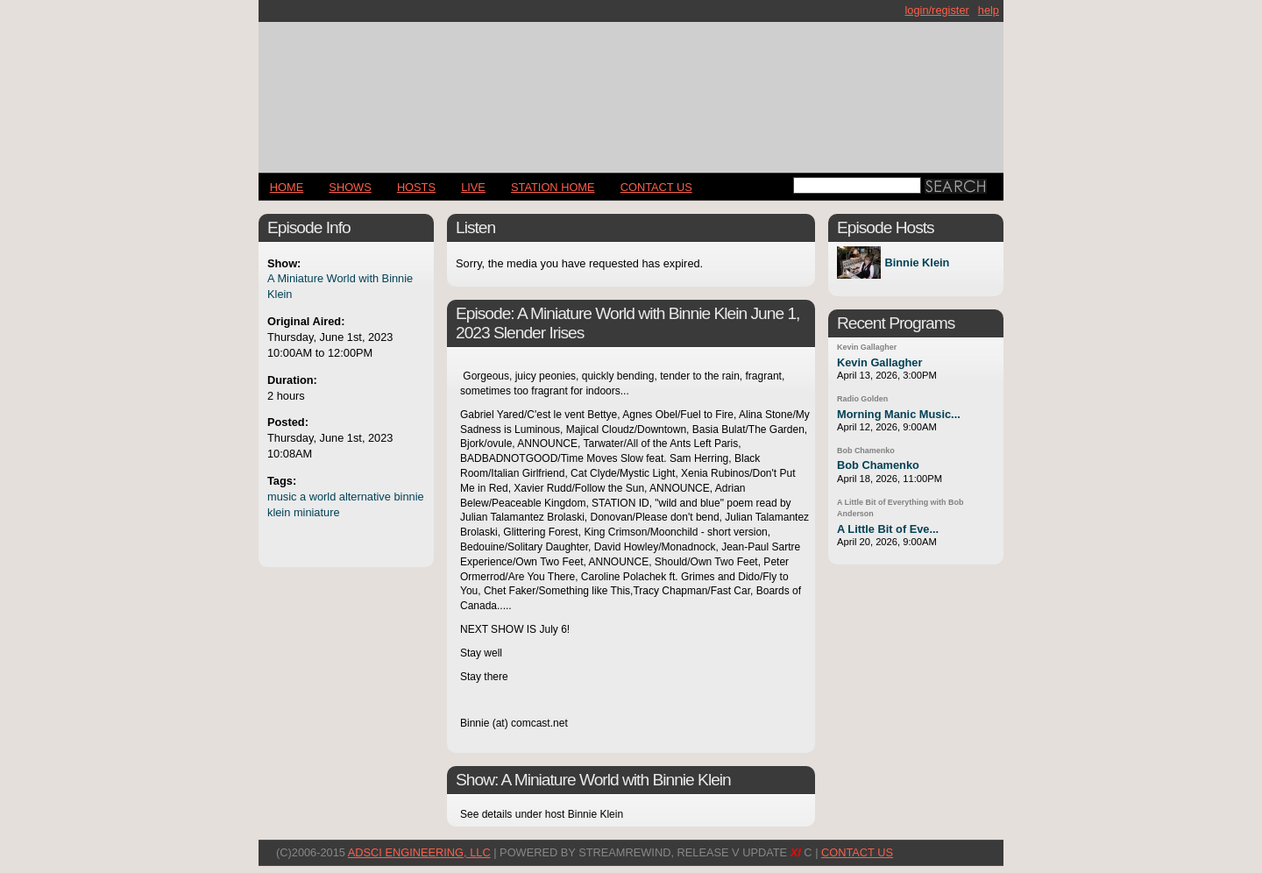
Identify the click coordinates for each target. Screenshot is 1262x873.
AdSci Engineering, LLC (419, 852)
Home (286, 187)
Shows (350, 187)
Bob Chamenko (866, 450)
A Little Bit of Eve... (888, 529)
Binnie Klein (916, 262)
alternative (365, 496)
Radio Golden (862, 398)
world (323, 496)
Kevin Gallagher (867, 347)
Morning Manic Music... (899, 414)
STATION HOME (553, 187)
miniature (317, 512)
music (281, 496)
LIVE (473, 187)
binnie (408, 496)
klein (278, 512)
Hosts (416, 187)
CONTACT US (656, 187)
